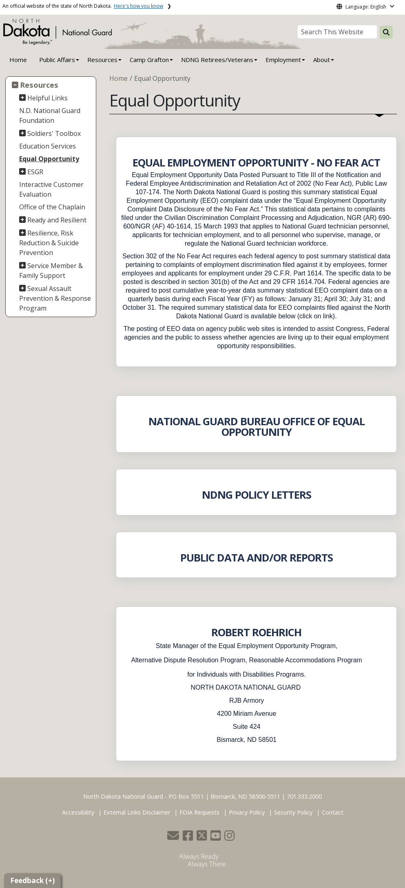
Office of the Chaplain (52, 206)
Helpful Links (47, 97)
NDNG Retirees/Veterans (217, 60)
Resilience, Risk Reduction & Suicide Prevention (49, 243)
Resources (39, 85)
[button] (174, 837)
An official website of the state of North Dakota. (82, 5)
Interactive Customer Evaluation (51, 189)
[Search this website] (386, 32)
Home (18, 60)
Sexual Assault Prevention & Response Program (55, 298)
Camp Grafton (149, 60)
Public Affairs (57, 60)
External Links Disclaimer (137, 812)
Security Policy (293, 812)
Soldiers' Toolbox (54, 133)
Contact (332, 812)
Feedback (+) (32, 880)
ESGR (35, 171)
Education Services (47, 146)
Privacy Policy (247, 812)
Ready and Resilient (56, 219)
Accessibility (78, 812)
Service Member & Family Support (51, 270)
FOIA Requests (199, 812)
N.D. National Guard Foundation (49, 115)
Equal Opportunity (49, 158)
